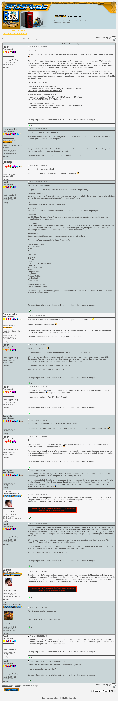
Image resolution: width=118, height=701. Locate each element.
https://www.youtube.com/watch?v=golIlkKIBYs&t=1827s (50, 365)
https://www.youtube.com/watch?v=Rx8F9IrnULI (47, 397)
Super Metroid (73, 482)
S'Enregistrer (83, 21)
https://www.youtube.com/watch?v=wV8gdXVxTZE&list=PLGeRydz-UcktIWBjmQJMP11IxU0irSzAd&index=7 (55, 106)
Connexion (66, 22)
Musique (17, 39)
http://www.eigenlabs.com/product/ (42, 669)
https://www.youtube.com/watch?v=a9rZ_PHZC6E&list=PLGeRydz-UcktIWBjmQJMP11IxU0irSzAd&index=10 (55, 89)
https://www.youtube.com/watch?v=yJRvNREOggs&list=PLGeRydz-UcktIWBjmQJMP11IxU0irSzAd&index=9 (55, 98)
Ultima (40, 95)
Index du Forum (7, 39)
